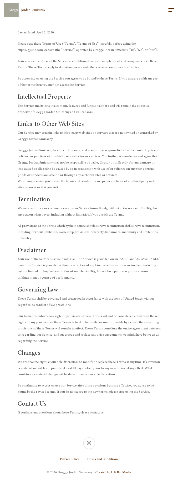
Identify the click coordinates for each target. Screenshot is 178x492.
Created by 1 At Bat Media (113, 472)
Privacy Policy (69, 459)
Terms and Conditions (102, 459)
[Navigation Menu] (171, 10)
